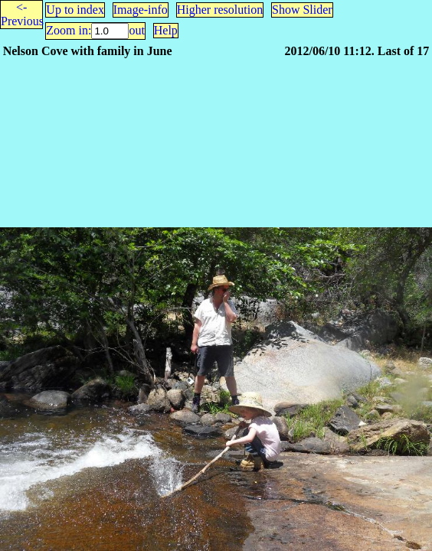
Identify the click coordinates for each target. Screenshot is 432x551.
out (136, 30)
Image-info (140, 9)
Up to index (75, 9)
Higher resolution (220, 9)
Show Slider (302, 9)
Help (166, 30)
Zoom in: (68, 30)
